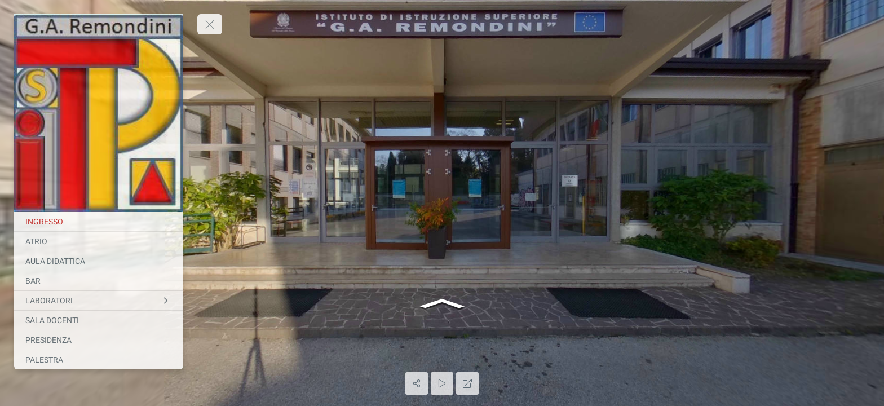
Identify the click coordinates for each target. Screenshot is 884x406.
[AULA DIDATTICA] (98, 261)
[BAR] (98, 280)
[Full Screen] (467, 383)
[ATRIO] (98, 241)
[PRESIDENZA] (98, 340)
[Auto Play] (442, 383)
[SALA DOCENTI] (98, 320)
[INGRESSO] (98, 221)
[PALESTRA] (98, 359)
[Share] (416, 383)
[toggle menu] (209, 24)
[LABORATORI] (98, 300)
